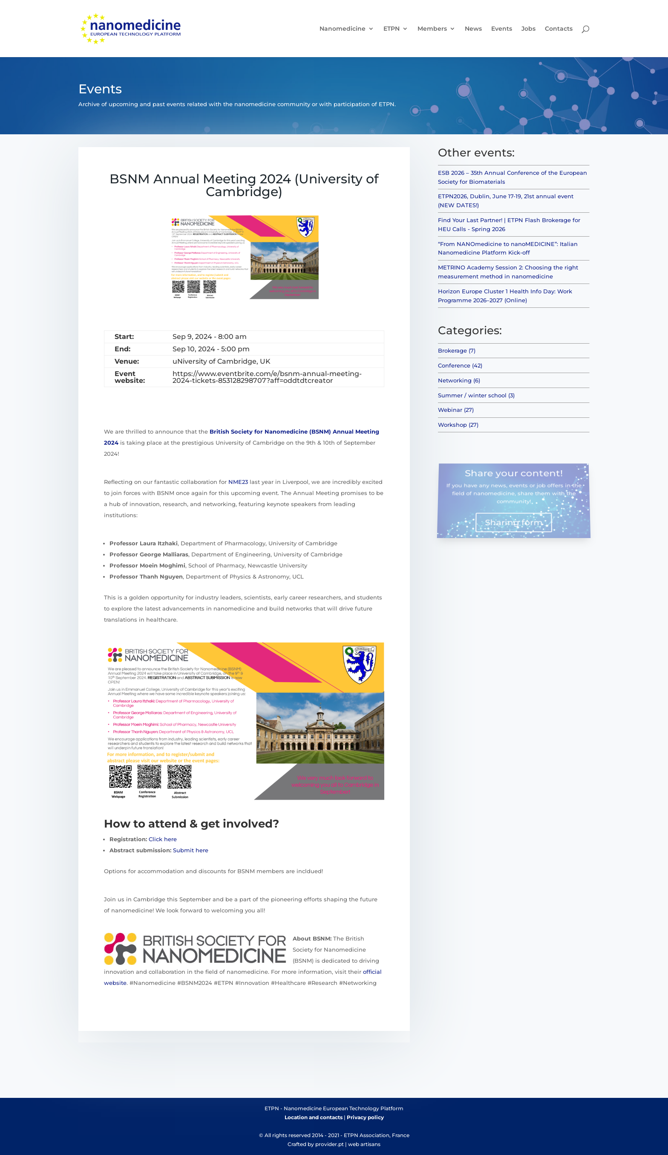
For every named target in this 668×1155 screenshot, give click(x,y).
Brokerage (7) (456, 350)
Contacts (559, 29)
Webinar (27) (456, 409)
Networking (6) (459, 380)
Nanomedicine (343, 29)
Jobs (528, 29)
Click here (163, 839)
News (473, 29)
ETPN (391, 29)
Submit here (190, 850)
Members (432, 29)
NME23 (238, 481)
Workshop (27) (458, 424)
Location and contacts (314, 1117)
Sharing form (514, 520)
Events (501, 29)
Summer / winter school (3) (476, 395)
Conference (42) (460, 365)
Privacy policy (365, 1117)
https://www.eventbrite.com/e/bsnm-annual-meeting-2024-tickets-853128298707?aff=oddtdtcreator (267, 377)
